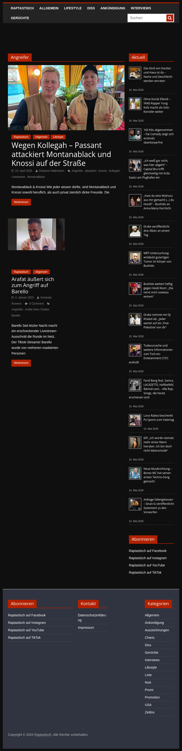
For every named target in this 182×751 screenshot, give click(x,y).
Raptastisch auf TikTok (145, 572)
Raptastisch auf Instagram (148, 558)
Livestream (18, 177)
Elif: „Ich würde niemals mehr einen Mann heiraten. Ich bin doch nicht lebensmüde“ (159, 444)
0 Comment (34, 303)
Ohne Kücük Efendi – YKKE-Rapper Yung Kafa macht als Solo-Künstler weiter (157, 105)
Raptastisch (22, 8)
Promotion (152, 697)
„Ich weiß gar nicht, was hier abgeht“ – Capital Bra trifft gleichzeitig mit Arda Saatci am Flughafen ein (149, 169)
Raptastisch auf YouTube (147, 565)
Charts (149, 637)
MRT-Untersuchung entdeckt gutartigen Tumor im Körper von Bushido (158, 259)
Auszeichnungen (157, 630)
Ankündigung (113, 8)
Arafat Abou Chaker (37, 309)
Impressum (86, 627)
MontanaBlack (36, 177)
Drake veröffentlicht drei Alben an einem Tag (157, 231)
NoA (148, 682)
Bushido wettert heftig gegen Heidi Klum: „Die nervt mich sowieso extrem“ (158, 290)
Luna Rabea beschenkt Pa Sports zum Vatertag (159, 418)
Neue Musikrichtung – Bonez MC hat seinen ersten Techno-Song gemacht (158, 475)
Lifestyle (72, 8)
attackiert (90, 170)
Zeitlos (149, 712)
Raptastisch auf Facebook (148, 551)
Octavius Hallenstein (51, 170)
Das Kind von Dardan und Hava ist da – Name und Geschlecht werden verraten (158, 74)
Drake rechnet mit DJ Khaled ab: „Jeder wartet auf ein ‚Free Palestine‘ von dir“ (157, 321)
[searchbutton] (169, 17)
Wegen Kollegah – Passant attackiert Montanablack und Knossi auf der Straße (61, 154)
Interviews (141, 8)
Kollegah (114, 170)
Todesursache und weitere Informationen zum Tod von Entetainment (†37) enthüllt (151, 354)
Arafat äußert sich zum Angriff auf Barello (32, 285)
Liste (148, 675)
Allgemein (48, 8)
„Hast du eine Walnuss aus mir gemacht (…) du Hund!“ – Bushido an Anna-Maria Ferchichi (159, 202)
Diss (91, 8)
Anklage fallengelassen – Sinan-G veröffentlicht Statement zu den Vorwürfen (159, 506)
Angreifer (77, 170)
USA (148, 705)
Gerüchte (20, 18)
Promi (149, 690)
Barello (15, 315)
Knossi (102, 170)
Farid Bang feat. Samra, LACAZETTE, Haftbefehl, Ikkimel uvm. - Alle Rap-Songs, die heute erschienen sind (151, 389)
